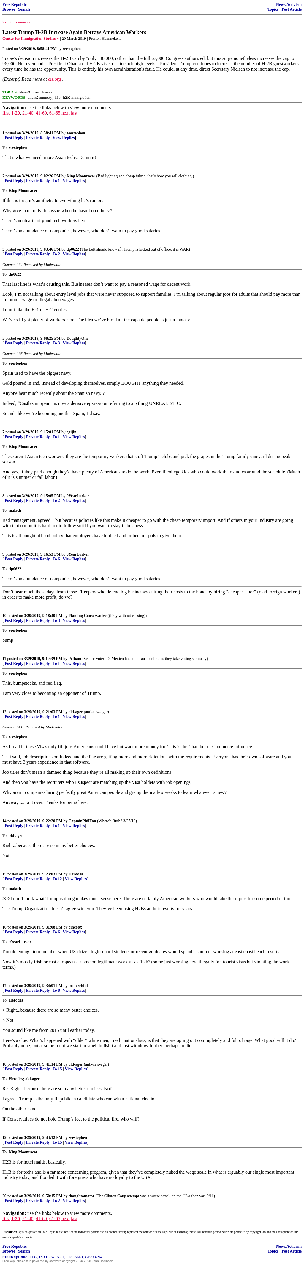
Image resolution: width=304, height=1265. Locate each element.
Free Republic (14, 4)
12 (4, 712)
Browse (8, 9)
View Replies (64, 138)
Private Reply (38, 138)
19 (4, 1137)
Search (24, 9)
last (74, 112)
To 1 (56, 181)
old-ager (76, 712)
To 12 (57, 879)
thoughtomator (82, 1196)
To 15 (57, 1069)
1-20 (15, 112)
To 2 (56, 254)
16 (4, 927)
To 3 (56, 343)
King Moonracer (80, 176)
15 (4, 874)
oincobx (75, 927)
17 (4, 985)
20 (4, 1196)
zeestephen (75, 133)
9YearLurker (77, 496)
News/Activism (289, 4)
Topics (272, 9)
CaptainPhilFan (82, 821)
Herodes (76, 874)
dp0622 (72, 249)
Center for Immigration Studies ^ (30, 38)
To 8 (56, 990)
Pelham (74, 659)
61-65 (54, 112)
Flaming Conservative (88, 616)
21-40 (27, 112)
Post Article (291, 9)
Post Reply (14, 138)
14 (4, 821)
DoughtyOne (77, 338)
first (6, 112)
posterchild (78, 985)
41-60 (41, 112)
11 (4, 659)
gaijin (71, 432)
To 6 (56, 559)
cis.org (54, 79)
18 (4, 1064)
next (65, 112)
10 (4, 616)
